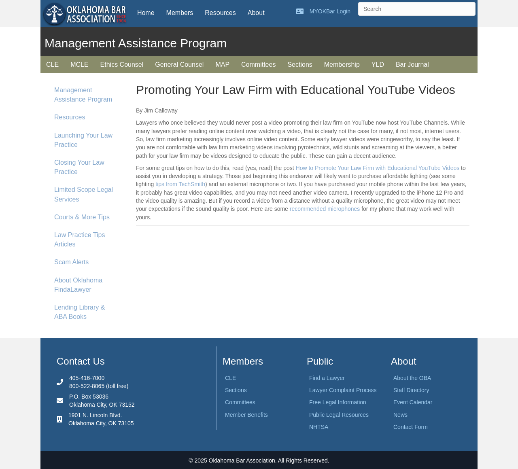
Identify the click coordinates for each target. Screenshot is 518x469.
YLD (378, 64)
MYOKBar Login (330, 11)
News (400, 415)
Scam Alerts (71, 262)
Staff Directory (411, 390)
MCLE (79, 64)
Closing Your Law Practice (79, 167)
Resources (220, 12)
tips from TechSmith (180, 184)
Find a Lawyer (327, 378)
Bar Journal (412, 64)
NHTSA (318, 427)
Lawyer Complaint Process (343, 390)
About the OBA (412, 378)
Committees (258, 64)
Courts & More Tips (82, 217)
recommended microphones (325, 209)
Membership (342, 64)
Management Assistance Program (83, 95)
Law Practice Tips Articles (79, 239)
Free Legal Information (337, 402)
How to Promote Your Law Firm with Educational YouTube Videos (378, 168)
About (256, 12)
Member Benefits (246, 415)
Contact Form (410, 427)
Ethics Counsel (122, 64)
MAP (222, 64)
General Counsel (179, 64)
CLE (52, 64)
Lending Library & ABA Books (79, 312)
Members (179, 12)
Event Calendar (413, 402)
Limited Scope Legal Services (83, 194)
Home (146, 12)
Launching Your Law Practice (83, 140)
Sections (299, 64)
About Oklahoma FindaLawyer (78, 285)
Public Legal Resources (339, 415)
